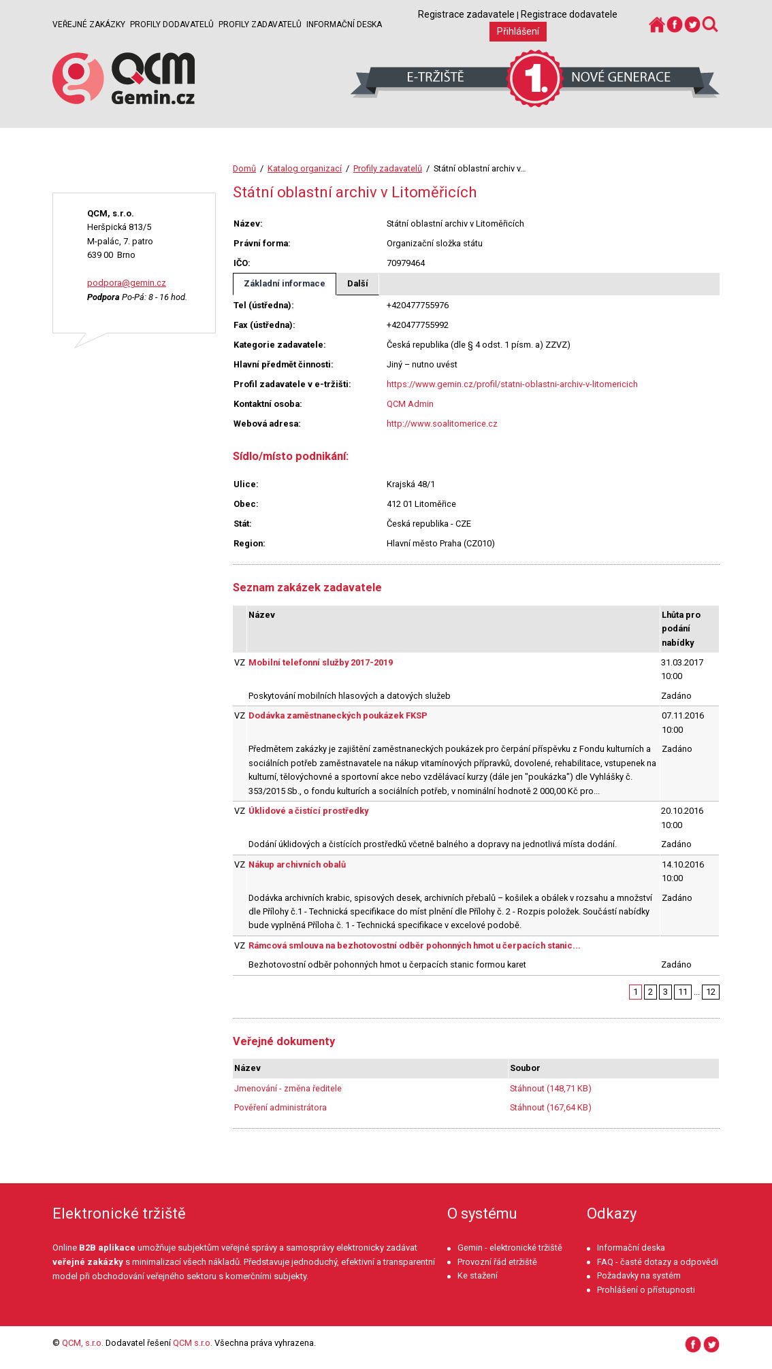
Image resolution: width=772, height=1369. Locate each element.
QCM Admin (410, 404)
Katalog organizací (305, 168)
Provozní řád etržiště (497, 1262)
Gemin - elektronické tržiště (509, 1247)
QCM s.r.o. (192, 1343)
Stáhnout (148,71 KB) (551, 1088)
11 (683, 992)
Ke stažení (477, 1275)
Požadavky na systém (639, 1275)
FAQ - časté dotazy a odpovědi (657, 1262)
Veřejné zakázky (88, 24)
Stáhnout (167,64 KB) (551, 1107)
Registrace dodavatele (569, 14)
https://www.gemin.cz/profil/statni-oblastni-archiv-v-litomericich (512, 384)
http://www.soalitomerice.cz (442, 423)
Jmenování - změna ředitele (288, 1088)
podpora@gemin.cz (126, 283)
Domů (244, 168)
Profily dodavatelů (172, 24)
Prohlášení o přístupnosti (646, 1290)
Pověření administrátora (280, 1107)
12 (710, 992)
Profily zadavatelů (260, 24)
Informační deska (344, 24)
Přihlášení (518, 31)
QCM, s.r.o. (82, 1343)
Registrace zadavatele (466, 14)
